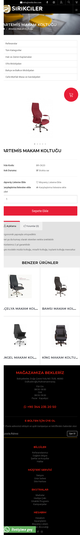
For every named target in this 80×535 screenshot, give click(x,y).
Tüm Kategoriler (13, 50)
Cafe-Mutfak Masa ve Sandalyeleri (22, 77)
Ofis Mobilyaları (13, 63)
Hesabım (40, 518)
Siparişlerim (40, 521)
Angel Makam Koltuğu (22, 357)
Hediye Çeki (40, 498)
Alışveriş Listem (40, 524)
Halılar (40, 461)
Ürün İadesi (40, 478)
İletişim (40, 475)
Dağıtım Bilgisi (40, 455)
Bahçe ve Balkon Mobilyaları (19, 70)
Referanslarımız (40, 452)
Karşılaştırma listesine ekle (51, 187)
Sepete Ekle (40, 211)
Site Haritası (40, 481)
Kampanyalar (40, 504)
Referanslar (11, 43)
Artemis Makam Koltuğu (21, 29)
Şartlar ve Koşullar (40, 458)
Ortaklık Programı (40, 501)
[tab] (31, 226)
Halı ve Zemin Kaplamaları (18, 57)
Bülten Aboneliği (40, 527)
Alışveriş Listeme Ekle (48, 182)
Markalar (40, 495)
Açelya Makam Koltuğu (23, 308)
